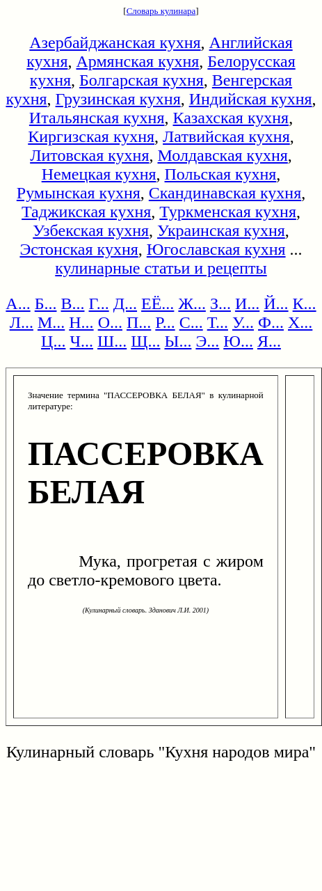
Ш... (112, 341)
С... (191, 322)
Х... (300, 322)
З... (220, 303)
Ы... (177, 341)
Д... (125, 303)
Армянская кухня (137, 61)
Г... (99, 303)
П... (139, 322)
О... (110, 322)
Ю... (238, 341)
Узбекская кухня (91, 230)
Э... (207, 341)
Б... (46, 303)
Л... (21, 322)
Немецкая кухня (99, 174)
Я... (269, 341)
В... (72, 303)
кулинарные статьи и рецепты (160, 268)
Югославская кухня (216, 249)
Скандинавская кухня (225, 193)
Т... (217, 322)
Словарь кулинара (161, 11)
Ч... (81, 341)
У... (243, 322)
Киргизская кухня (91, 136)
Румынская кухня (78, 193)
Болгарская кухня (141, 80)
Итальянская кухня (97, 118)
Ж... (192, 303)
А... (18, 303)
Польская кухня (221, 174)
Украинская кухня (221, 230)
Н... (81, 322)
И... (247, 303)
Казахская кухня (230, 118)
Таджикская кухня (86, 212)
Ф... (271, 322)
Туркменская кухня (227, 212)
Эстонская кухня (78, 249)
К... (304, 303)
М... (51, 322)
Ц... (53, 341)
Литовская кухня (89, 155)
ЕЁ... (157, 303)
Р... (165, 322)
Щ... (145, 341)
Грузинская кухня (118, 99)
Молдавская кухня (223, 155)
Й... (276, 303)
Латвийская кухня (226, 136)
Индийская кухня (250, 99)
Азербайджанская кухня (114, 42)
